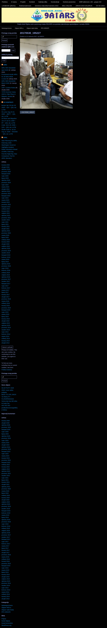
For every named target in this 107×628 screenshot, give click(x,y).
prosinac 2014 (6, 327)
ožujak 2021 (5, 229)
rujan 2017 (5, 286)
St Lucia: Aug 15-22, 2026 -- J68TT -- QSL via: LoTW (8, 114)
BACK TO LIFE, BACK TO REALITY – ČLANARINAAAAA (9, 397)
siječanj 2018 (6, 277)
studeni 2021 (6, 220)
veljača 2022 (6, 213)
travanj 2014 (6, 341)
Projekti (22, 2)
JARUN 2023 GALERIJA (84, 6)
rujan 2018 (5, 268)
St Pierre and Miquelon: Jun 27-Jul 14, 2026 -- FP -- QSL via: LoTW (9, 121)
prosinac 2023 (6, 193)
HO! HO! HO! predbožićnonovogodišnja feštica (9, 408)
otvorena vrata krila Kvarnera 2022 (46, 6)
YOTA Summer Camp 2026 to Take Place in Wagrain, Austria (9, 94)
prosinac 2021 (6, 218)
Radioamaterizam (25, 6)
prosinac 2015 (6, 308)
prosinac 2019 (6, 250)
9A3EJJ (42, 36)
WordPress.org (6, 625)
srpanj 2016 (5, 301)
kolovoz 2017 (6, 288)
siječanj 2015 (6, 325)
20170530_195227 (30, 33)
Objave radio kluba (32, 28)
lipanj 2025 (5, 178)
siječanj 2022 (6, 215)
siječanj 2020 (6, 248)
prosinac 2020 (6, 233)
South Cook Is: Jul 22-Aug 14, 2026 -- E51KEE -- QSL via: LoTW (10, 132)
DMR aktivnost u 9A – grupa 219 (90, 2)
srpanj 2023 (5, 200)
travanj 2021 (6, 226)
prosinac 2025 (6, 171)
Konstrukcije (55, 2)
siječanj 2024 (6, 191)
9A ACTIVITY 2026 (8, 388)
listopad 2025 (6, 173)
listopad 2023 (6, 196)
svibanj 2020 (6, 239)
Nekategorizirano (7, 28)
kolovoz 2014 (6, 334)
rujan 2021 (5, 222)
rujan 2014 (5, 332)
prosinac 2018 (6, 266)
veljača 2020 (6, 246)
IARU (5, 65)
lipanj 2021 (5, 224)
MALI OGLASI (67, 6)
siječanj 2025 (6, 180)
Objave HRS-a (19, 28)
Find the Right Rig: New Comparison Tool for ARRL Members (9, 156)
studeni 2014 (6, 330)
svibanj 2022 (6, 209)
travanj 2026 (6, 165)
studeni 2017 (6, 281)
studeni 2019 (6, 253)
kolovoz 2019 (6, 257)
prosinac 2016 (6, 299)
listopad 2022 (6, 207)
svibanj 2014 (6, 338)
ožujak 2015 (5, 321)
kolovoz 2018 (6, 270)
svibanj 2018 (6, 272)
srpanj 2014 (5, 336)
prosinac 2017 (6, 279)
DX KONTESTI (8, 102)
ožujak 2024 (5, 189)
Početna (4, 2)
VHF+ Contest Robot (8, 87)
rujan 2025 (5, 176)
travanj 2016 (6, 305)
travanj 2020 (6, 242)
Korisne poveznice (69, 2)
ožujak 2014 (5, 343)
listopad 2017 (6, 283)
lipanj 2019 (5, 261)
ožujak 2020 (5, 244)
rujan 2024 (5, 185)
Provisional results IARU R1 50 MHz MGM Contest (9, 77)
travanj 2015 (6, 319)
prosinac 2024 (6, 182)
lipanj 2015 (5, 316)
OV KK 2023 (100, 6)
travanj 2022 (6, 211)
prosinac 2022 (6, 204)
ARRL (5, 137)
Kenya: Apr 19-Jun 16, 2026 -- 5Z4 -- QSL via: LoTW (9, 108)
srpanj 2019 (5, 259)
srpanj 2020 (5, 235)
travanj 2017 (6, 294)
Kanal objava (6, 621)
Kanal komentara (7, 623)
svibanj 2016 (6, 303)
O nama (14, 2)
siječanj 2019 (6, 264)
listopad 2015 (6, 310)
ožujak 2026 (5, 167)
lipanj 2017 (5, 292)
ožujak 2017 (5, 297)
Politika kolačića (7, 370)
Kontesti (32, 2)
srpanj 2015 (5, 314)
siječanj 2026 (6, 169)
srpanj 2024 (5, 187)
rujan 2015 (5, 312)
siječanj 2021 (6, 231)
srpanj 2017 (5, 290)
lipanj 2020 (5, 237)
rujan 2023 (5, 198)
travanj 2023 (6, 202)
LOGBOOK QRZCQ (8, 6)
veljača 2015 (6, 323)
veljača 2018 (6, 275)
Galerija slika (42, 2)
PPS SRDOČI (45, 28)
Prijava (4, 619)
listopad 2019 (6, 255)
